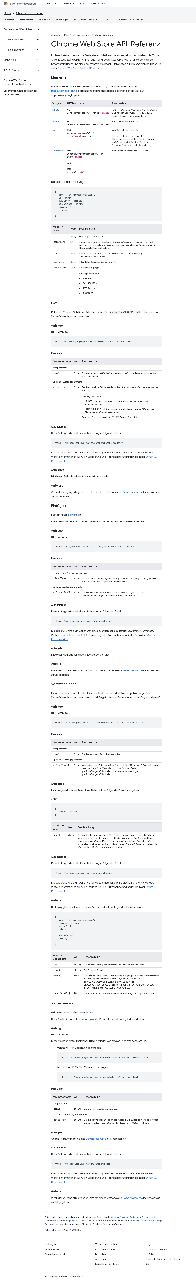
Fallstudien (68, 3)
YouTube (150, 1254)
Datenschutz (76, 1276)
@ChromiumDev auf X (157, 1249)
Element (72, 514)
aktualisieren (58, 150)
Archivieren (100, 1259)
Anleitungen (62, 19)
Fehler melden (52, 1249)
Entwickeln (44, 19)
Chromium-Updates (105, 1249)
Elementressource (133, 492)
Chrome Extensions (29, 13)
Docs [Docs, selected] (50, 3)
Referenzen (87, 19)
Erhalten (56, 109)
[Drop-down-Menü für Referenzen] (97, 20)
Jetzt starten (27, 19)
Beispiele (109, 19)
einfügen (56, 121)
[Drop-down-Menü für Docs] (56, 3)
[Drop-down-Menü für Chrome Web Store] (142, 20)
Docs (7, 13)
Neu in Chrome (97, 3)
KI (75, 19)
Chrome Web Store (104, 35)
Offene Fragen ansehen (56, 1254)
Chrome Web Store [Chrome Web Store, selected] (129, 19)
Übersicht (9, 19)
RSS (147, 1264)
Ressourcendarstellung (64, 90)
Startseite (55, 35)
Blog (81, 3)
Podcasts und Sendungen (107, 1264)
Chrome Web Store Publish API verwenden (81, 68)
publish (55, 130)
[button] (18, 29)
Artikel (89, 1012)
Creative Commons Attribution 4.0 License (131, 1217)
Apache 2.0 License (77, 1220)
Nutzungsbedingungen (56, 1276)
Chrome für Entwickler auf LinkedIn (163, 1259)
